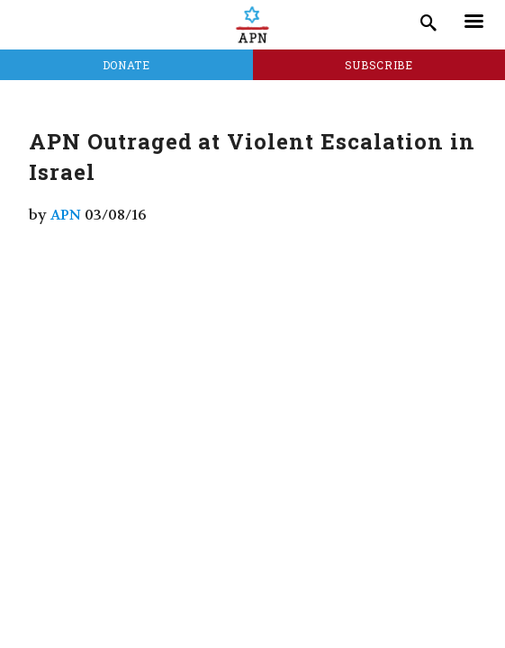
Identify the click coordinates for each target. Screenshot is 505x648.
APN (65, 214)
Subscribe (379, 65)
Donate (126, 65)
